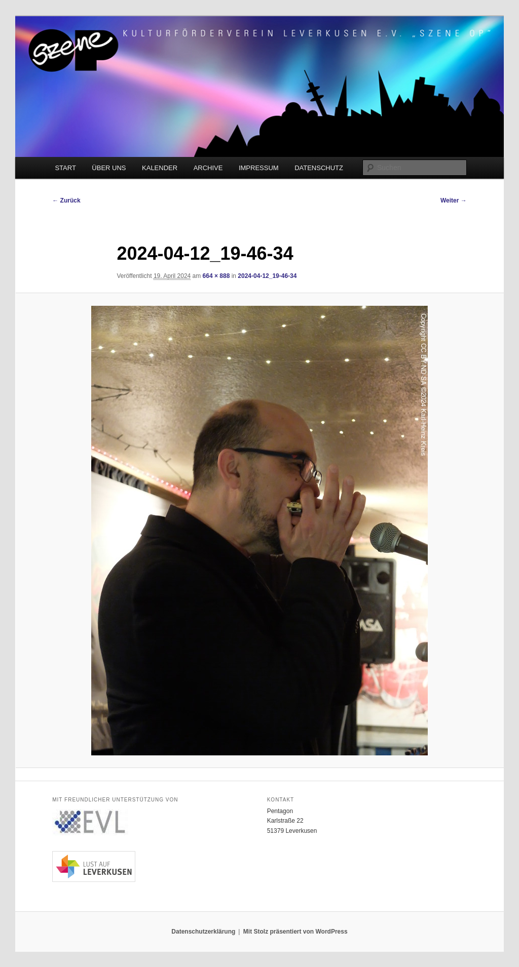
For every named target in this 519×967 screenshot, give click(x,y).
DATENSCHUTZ (318, 168)
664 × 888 (216, 275)
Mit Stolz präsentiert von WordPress (295, 931)
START (65, 168)
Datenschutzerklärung (203, 931)
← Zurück (66, 200)
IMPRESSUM (259, 168)
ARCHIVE (208, 168)
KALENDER (159, 168)
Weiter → (453, 200)
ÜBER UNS (109, 168)
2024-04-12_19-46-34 (267, 275)
